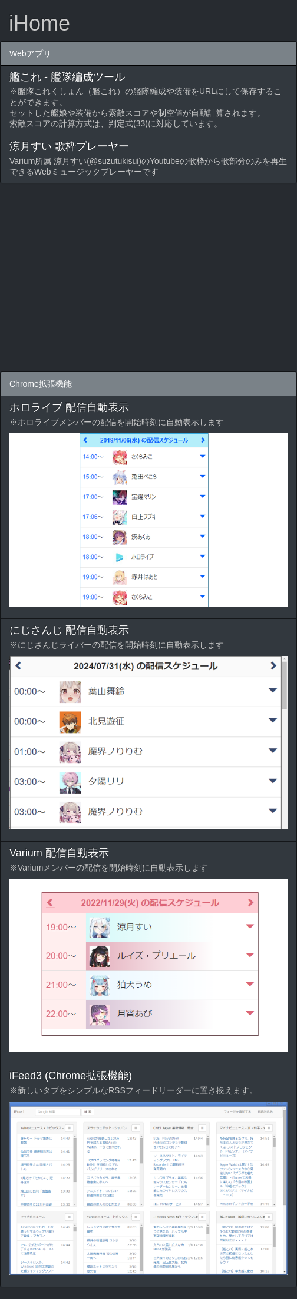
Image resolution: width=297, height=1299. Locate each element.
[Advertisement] (148, 277)
